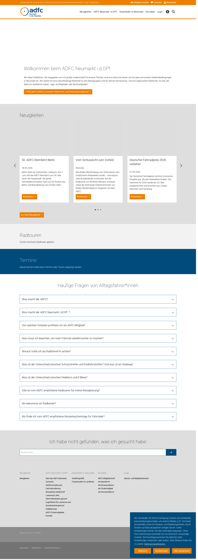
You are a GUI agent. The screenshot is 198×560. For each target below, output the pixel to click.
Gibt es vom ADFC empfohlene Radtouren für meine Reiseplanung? (61, 390)
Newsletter (170, 2)
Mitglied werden (140, 2)
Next (181, 165)
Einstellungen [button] (161, 551)
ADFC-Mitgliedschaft (106, 478)
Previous (15, 165)
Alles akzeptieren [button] (182, 551)
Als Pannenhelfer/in (106, 492)
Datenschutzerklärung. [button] (154, 544)
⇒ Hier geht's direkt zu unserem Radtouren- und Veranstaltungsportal (57, 91)
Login (160, 12)
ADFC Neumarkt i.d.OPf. (105, 12)
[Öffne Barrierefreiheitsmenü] (168, 11)
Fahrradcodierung (53, 489)
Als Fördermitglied (105, 489)
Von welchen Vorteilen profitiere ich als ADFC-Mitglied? (53, 325)
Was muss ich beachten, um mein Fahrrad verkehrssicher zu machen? (62, 338)
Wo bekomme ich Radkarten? (39, 403)
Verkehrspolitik (78, 478)
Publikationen (51, 509)
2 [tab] (98, 209)
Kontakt (49, 516)
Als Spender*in (104, 482)
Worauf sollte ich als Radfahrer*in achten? (46, 351)
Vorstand (49, 482)
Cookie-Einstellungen (52, 548)
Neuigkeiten (85, 12)
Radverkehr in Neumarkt (131, 12)
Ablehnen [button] (142, 551)
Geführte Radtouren (54, 485)
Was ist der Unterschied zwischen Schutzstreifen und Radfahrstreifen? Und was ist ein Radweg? (77, 364)
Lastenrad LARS (52, 495)
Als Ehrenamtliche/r (106, 485)
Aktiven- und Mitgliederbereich (136, 478)
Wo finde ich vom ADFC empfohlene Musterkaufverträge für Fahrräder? (63, 416)
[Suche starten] (171, 452)
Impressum (24, 548)
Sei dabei (150, 12)
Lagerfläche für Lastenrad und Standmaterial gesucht (58, 504)
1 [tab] (95, 209)
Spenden (156, 2)
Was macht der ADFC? (35, 299)
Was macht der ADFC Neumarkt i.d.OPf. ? (46, 312)
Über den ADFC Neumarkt (56, 478)
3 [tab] (100, 209)
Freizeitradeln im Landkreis (83, 482)
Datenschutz (36, 548)
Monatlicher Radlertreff (55, 492)
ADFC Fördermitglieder (55, 512)
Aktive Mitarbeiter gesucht (56, 499)
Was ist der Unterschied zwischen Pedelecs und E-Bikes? (54, 377)
